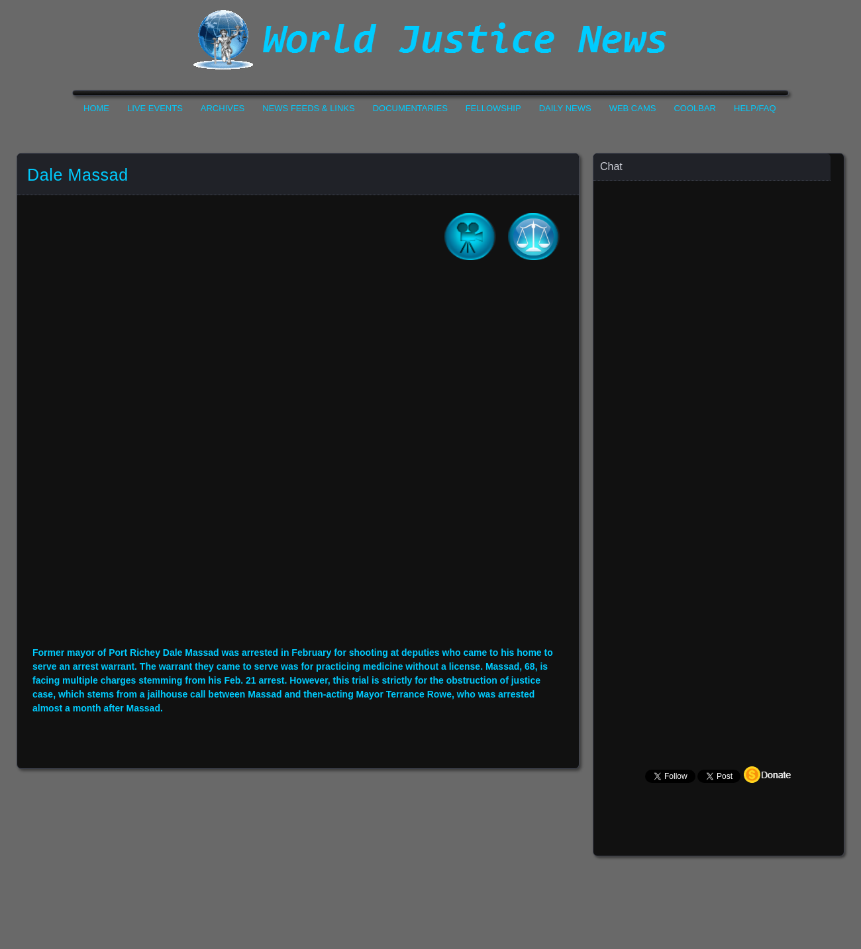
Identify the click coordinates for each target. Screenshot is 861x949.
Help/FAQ (755, 108)
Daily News (565, 108)
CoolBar (695, 108)
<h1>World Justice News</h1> (430, 39)
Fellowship (493, 108)
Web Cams (632, 108)
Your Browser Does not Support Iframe (719, 440)
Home (96, 108)
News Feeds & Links (308, 108)
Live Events (155, 108)
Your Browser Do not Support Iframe (298, 462)
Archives (222, 108)
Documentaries (410, 108)
